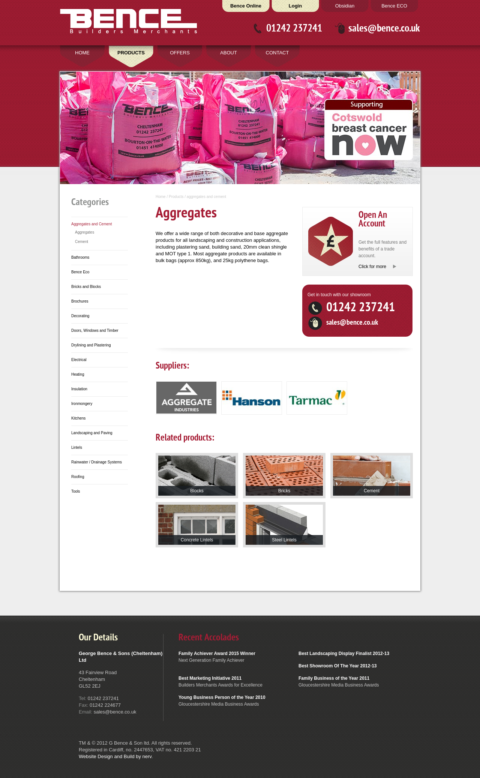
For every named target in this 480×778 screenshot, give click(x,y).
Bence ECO (394, 6)
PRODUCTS (131, 52)
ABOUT (228, 52)
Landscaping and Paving (91, 433)
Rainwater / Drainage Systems (96, 462)
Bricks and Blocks (86, 287)
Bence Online (245, 6)
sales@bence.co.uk (384, 28)
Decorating (80, 316)
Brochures (79, 301)
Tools (75, 491)
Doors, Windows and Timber (94, 330)
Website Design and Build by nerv (115, 756)
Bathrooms (80, 257)
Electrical (79, 360)
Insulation (79, 389)
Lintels (76, 447)
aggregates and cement (206, 197)
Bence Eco (80, 272)
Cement (81, 242)
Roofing (77, 477)
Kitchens (78, 418)
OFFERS (180, 52)
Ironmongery (81, 404)
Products (176, 197)
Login (295, 6)
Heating (77, 374)
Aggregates (84, 232)
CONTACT (277, 52)
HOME (82, 52)
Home (161, 197)
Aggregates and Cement (91, 224)
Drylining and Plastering (91, 345)
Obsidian (344, 6)
